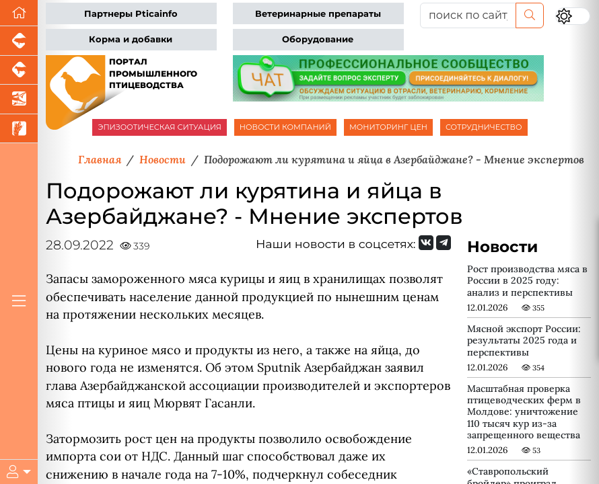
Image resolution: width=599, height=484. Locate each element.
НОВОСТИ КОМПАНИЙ (285, 127)
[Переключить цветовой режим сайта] (572, 16)
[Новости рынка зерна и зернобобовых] (19, 129)
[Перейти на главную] (19, 13)
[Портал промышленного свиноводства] (19, 41)
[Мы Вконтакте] (426, 242)
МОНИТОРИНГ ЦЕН (388, 127)
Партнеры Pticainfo (131, 14)
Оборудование (317, 39)
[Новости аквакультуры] (19, 99)
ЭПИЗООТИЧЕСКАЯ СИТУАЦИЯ (159, 127)
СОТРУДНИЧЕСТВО (484, 127)
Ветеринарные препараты (318, 14)
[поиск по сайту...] (468, 15)
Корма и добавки (130, 39)
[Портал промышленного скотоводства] (19, 70)
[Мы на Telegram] (443, 242)
